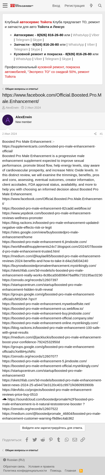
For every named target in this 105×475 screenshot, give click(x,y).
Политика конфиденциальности (25, 470)
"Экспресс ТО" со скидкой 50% (52, 72)
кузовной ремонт (51, 67)
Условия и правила (41, 466)
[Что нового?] (91, 5)
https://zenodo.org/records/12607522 (30, 409)
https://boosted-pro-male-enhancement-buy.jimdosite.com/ (46, 313)
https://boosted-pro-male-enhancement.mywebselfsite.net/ (46, 304)
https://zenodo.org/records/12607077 (30, 356)
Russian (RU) (14, 460)
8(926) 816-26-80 (50, 35)
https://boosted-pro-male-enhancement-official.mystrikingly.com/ (50, 366)
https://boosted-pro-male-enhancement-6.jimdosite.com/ (44, 242)
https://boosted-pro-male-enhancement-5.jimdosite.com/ (44, 361)
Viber (95, 35)
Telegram (23, 40)
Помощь (55, 470)
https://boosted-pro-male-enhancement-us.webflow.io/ (42, 308)
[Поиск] (99, 5)
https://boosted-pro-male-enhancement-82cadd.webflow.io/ (46, 208)
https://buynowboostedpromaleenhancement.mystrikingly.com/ (49, 266)
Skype (37, 40)
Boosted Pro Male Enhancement (26, 141)
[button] (5, 5)
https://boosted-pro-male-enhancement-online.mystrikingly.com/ (50, 323)
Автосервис (24, 35)
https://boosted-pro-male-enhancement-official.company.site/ (47, 318)
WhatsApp (81, 35)
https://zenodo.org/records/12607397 (30, 280)
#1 (101, 133)
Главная (70, 470)
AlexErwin (12, 107)
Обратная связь (14, 466)
